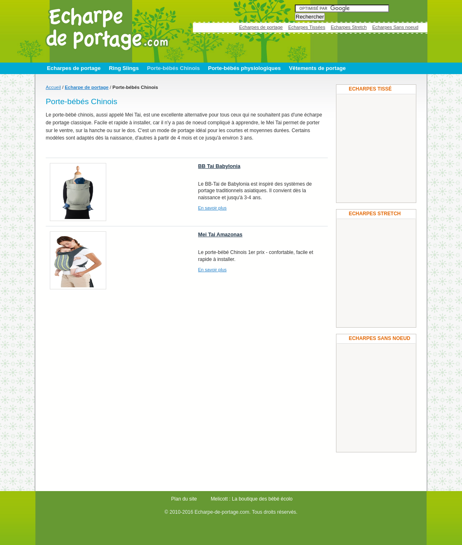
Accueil (53, 87)
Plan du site (184, 499)
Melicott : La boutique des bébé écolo (252, 499)
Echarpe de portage (86, 87)
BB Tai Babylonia (219, 166)
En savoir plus (212, 207)
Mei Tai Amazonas (220, 235)
